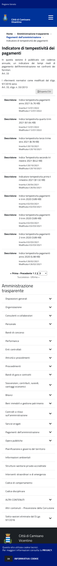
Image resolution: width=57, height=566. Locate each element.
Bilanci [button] (9, 395)
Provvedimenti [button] (13, 366)
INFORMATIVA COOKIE (26, 558)
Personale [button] (10, 324)
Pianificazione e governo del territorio (25, 449)
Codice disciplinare (15, 491)
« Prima (14, 273)
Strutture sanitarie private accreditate (25, 466)
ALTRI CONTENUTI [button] (14, 499)
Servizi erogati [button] (13, 424)
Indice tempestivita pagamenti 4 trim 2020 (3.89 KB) (34, 197)
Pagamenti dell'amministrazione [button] (22, 432)
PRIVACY (47, 550)
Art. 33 (6, 73)
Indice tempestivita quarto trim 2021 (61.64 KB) (35, 120)
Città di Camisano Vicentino (20, 20)
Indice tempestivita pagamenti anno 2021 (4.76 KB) (34, 101)
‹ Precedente (25, 273)
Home (9, 33)
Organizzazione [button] (13, 307)
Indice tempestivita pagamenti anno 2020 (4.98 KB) (34, 254)
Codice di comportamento (18, 483)
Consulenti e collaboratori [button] (19, 315)
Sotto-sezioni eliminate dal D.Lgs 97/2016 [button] (22, 518)
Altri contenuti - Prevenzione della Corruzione (29, 508)
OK (8, 558)
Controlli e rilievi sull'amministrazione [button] (16, 413)
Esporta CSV (44, 91)
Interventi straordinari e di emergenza (25, 474)
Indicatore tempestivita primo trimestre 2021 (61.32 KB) (35, 178)
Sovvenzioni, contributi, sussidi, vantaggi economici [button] (22, 384)
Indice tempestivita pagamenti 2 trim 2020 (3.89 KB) (34, 235)
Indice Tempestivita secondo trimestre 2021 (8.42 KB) (35, 159)
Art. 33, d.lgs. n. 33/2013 (15, 87)
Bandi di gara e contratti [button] (18, 374)
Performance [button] (12, 341)
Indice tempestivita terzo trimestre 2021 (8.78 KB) (35, 140)
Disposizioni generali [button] (16, 298)
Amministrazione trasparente (33, 33)
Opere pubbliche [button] (13, 440)
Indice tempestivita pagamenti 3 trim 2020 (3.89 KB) (34, 216)
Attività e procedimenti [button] (17, 358)
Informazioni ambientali (18, 457)
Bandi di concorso (14, 332)
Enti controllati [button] (13, 349)
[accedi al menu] (50, 17)
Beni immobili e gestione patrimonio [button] (24, 403)
